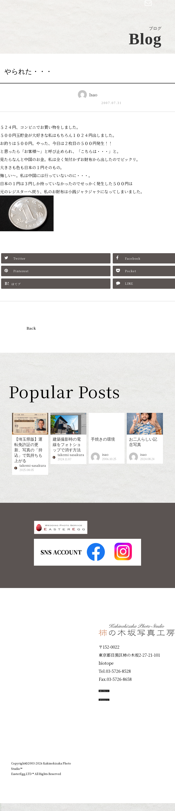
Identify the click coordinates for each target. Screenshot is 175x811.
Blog (18, 733)
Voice (19, 717)
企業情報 (113, 760)
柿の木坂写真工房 (40, 8)
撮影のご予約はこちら (132, 704)
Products (23, 669)
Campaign (26, 701)
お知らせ (134, 760)
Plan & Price (29, 637)
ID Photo (24, 653)
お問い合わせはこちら (132, 725)
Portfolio (24, 685)
